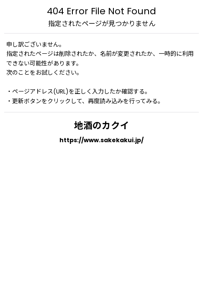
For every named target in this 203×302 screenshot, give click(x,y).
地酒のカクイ (101, 125)
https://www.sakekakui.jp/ (101, 140)
